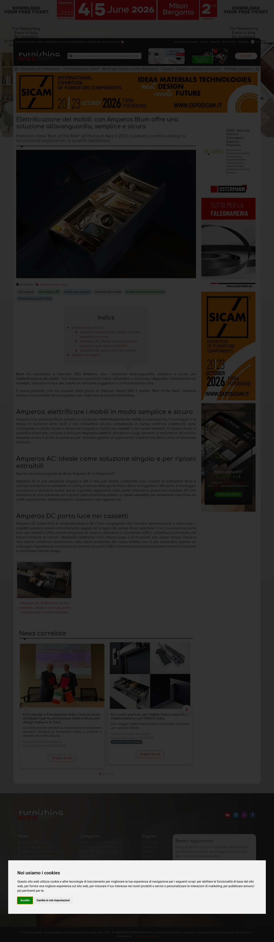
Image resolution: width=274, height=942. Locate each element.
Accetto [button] (25, 900)
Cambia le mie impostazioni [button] (53, 900)
